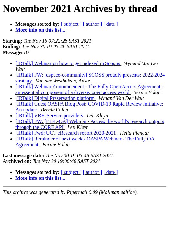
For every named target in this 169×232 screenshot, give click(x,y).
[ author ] (92, 24)
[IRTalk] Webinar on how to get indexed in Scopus (68, 63)
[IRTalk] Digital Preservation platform (55, 98)
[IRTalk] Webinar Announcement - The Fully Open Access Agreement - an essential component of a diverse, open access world (89, 89)
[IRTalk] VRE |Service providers (49, 115)
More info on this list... (40, 30)
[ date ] (110, 24)
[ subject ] (71, 24)
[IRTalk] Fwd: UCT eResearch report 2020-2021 (66, 133)
